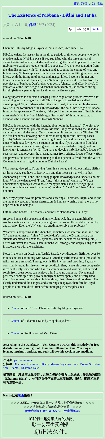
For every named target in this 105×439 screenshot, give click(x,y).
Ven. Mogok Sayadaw (86, 364)
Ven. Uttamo (11, 368)
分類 (92, 3)
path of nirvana (23, 360)
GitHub (96, 29)
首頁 (77, 3)
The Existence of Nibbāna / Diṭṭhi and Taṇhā (52, 15)
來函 (21, 395)
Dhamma (19, 364)
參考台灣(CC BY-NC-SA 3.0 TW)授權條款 (52, 410)
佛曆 (33, 25)
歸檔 (84, 3)
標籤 (100, 3)
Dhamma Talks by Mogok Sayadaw (49, 364)
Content (15, 308)
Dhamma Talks (30, 368)
